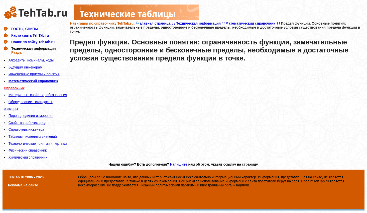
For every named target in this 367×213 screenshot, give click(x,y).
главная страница (154, 23)
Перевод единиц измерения (31, 116)
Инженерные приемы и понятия (34, 74)
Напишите (178, 164)
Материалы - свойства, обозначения (38, 95)
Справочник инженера (26, 129)
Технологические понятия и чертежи (38, 143)
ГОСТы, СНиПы (24, 29)
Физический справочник (28, 150)
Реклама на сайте (23, 185)
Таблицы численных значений (33, 136)
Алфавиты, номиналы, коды (31, 60)
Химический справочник (28, 157)
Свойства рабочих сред (27, 123)
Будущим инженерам (25, 67)
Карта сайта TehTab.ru (30, 35)
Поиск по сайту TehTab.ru (33, 42)
